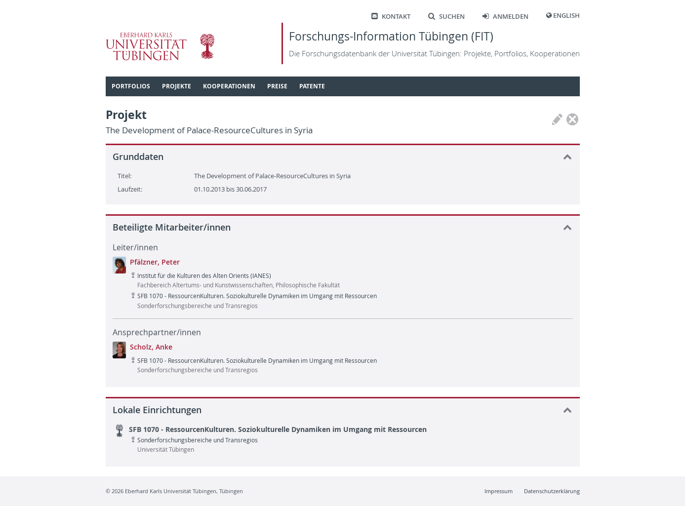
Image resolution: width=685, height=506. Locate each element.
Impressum (498, 491)
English (566, 15)
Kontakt (390, 16)
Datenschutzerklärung (552, 491)
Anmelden (505, 16)
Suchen (446, 16)
